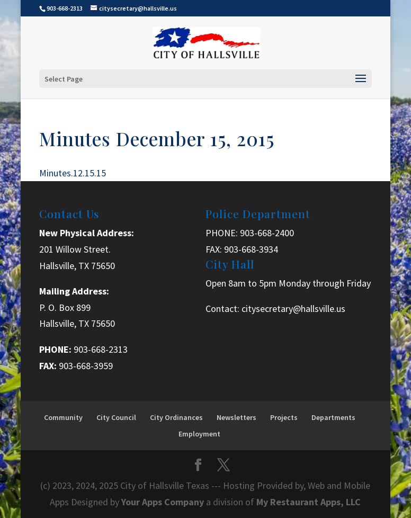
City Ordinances (176, 417)
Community (63, 417)
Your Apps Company (163, 502)
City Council (116, 417)
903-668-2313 (101, 349)
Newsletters (236, 417)
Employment (199, 434)
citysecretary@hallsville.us (293, 308)
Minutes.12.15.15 (72, 173)
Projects (284, 417)
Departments (333, 417)
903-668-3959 (86, 366)
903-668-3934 (251, 249)
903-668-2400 (267, 233)
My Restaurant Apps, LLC (308, 502)
